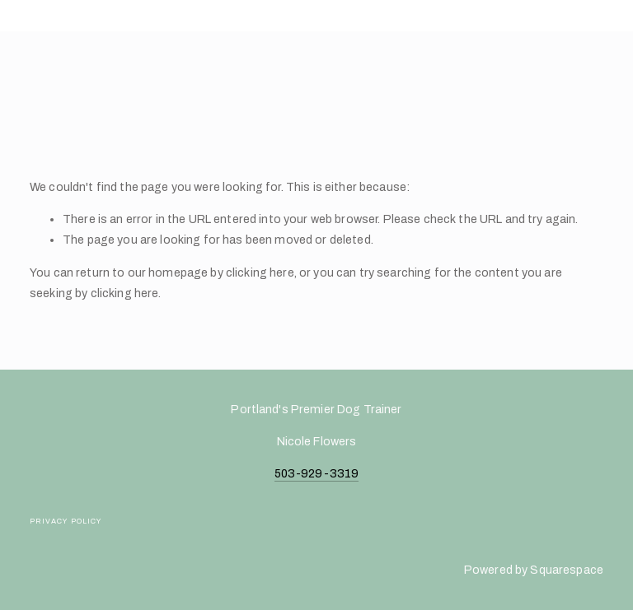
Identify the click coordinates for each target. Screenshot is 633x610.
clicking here (260, 272)
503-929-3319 (316, 473)
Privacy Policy (65, 521)
